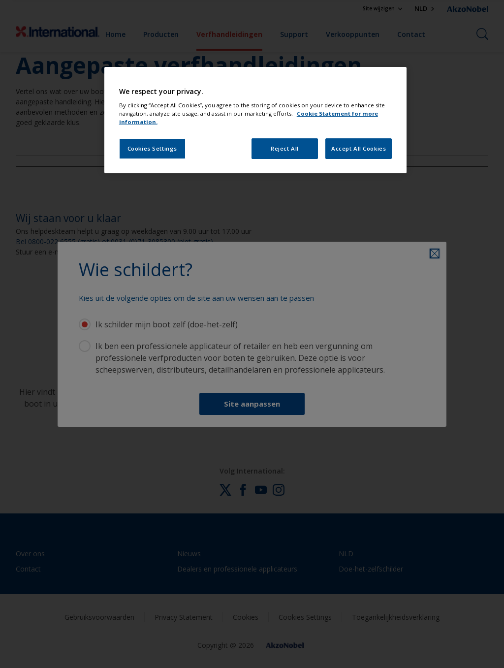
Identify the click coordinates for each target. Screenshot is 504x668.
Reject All (285, 148)
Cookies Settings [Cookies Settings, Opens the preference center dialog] (152, 148)
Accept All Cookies (358, 148)
